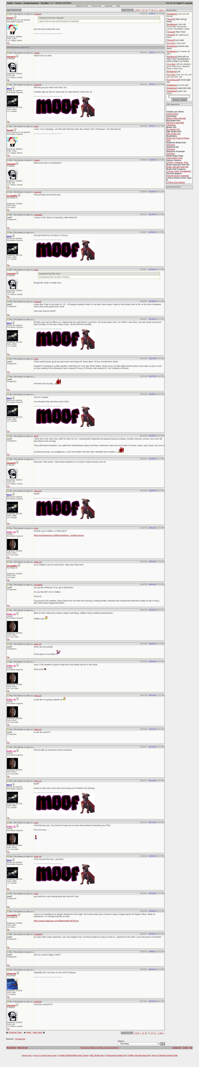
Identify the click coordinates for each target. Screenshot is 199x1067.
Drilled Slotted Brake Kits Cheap (73, 1055)
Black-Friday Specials (176, 118)
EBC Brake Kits (173, 134)
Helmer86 (11, 974)
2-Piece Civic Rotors (175, 182)
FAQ (118, 6)
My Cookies (11, 1048)
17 (155, 10)
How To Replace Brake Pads (165, 1055)
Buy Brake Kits (173, 129)
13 (143, 10)
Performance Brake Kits (116, 1055)
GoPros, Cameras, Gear (177, 162)
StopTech (170, 145)
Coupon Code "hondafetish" (178, 171)
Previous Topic (15, 1032)
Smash (10, 18)
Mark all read (22, 1048)
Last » (161, 10)
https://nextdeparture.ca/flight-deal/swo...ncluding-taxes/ (59, 535)
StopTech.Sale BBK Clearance (175, 124)
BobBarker (172, 14)
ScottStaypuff (173, 80)
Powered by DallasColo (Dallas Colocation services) (99, 1048)
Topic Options (14, 10)
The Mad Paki (20, 1039)
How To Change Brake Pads (45, 1055)
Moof (36, 126)
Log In (189, 3)
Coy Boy (171, 43)
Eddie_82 (37, 562)
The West (44, 3)
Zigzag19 (37, 14)
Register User (82, 6)
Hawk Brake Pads (174, 158)
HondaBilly (12, 196)
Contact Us (176, 1048)
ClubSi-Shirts (172, 114)
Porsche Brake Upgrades (177, 176)
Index (29, 1032)
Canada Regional (30, 3)
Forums (18, 3)
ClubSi (10, 3)
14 (146, 10)
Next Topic (37, 1032)
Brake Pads (27, 1055)
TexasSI (171, 19)
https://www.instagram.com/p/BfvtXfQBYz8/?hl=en (56, 921)
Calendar (108, 6)
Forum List (96, 6)
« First (137, 10)
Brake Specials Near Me (177, 167)
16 (152, 10)
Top (8, 43)
